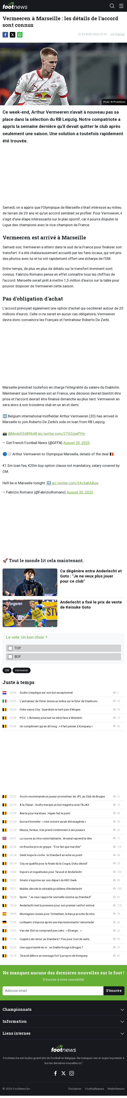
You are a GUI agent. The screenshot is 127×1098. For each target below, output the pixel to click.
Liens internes (16, 1033)
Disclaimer (75, 1088)
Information (15, 1021)
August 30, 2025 (76, 443)
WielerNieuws (115, 1088)
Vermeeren (21, 670)
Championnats (17, 1009)
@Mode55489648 (22, 433)
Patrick (119, 34)
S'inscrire (114, 991)
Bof (17, 657)
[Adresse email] (53, 990)
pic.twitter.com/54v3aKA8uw (75, 483)
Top (17, 648)
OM (7, 670)
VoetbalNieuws (94, 1088)
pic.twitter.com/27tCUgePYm (61, 433)
